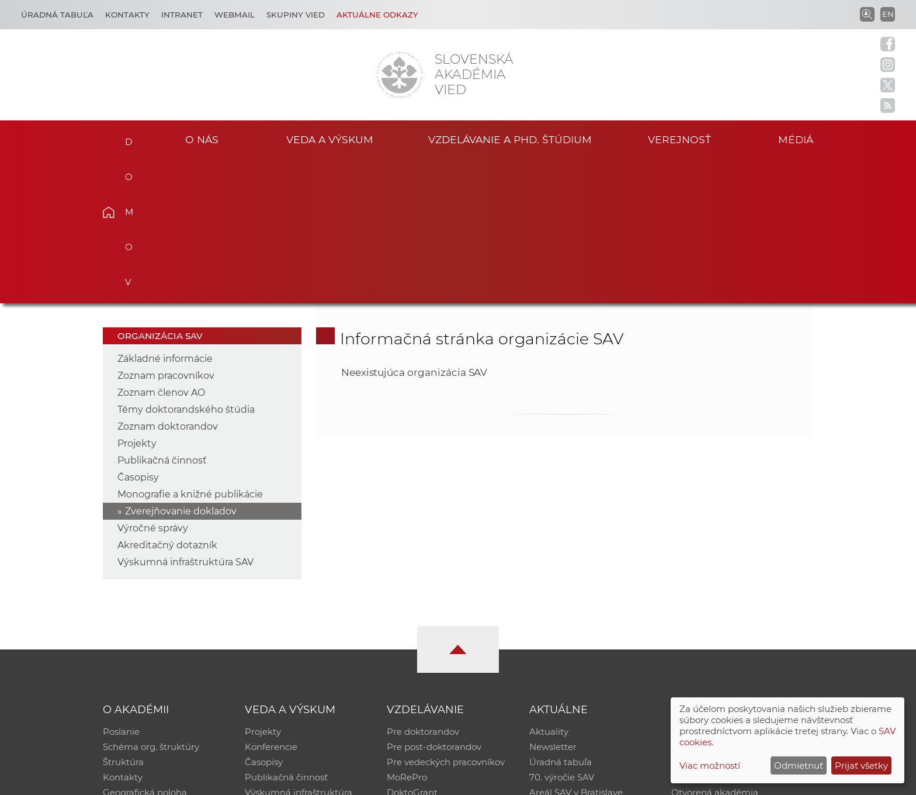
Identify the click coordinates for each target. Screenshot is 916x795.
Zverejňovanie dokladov (181, 366)
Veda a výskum (329, 139)
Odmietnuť (798, 765)
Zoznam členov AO (161, 248)
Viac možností (709, 765)
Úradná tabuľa (560, 617)
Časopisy (138, 332)
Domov (126, 137)
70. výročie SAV (561, 632)
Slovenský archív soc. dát (724, 602)
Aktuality (548, 587)
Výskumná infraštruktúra (298, 648)
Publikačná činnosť (162, 316)
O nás (201, 139)
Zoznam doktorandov (167, 282)
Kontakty (127, 14)
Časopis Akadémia (711, 632)
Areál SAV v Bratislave (576, 648)
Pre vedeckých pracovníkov (446, 617)
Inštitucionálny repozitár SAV (733, 587)
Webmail (234, 14)
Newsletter (553, 602)
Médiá (795, 139)
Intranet (182, 14)
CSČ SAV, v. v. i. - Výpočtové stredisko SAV (277, 780)
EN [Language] (888, 14)
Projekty (137, 299)
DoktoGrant (412, 648)
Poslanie (121, 587)
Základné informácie (165, 214)
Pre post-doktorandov (434, 602)
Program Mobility (424, 663)
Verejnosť (679, 139)
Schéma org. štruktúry (151, 602)
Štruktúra (123, 617)
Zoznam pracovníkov (165, 231)
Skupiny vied (295, 14)
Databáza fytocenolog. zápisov (737, 617)
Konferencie (271, 602)
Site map (630, 780)
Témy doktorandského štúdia (186, 265)
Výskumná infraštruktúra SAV (185, 417)
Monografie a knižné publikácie (190, 349)
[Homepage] (399, 74)
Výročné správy (152, 383)
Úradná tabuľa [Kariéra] (57, 14)
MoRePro (407, 632)
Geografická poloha (145, 648)
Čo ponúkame (560, 663)
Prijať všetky (861, 765)
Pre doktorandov (423, 587)
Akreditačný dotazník (167, 400)
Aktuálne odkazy (377, 14)
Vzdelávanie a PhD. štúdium (510, 139)
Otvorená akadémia (714, 648)
